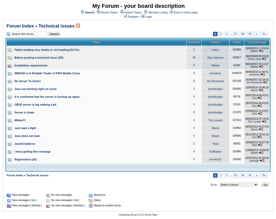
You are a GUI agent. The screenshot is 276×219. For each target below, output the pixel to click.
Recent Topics (109, 12)
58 (243, 34)
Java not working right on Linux (35, 88)
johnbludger (215, 88)
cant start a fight (25, 128)
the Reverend (215, 81)
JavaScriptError (24, 143)
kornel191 (215, 159)
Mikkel (254, 51)
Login (146, 16)
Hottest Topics (133, 12)
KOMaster (215, 151)
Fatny (215, 49)
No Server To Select (27, 81)
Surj (254, 98)
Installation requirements (31, 65)
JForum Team (150, 214)
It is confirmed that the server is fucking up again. (47, 96)
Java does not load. (27, 135)
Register (131, 16)
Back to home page (186, 12)
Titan (215, 143)
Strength (254, 160)
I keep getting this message (32, 151)
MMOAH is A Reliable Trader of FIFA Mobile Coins (47, 73)
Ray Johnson (215, 57)
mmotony (215, 73)
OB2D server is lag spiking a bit (35, 104)
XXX (254, 113)
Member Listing (158, 12)
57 (235, 34)
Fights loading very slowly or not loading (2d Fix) (46, 49)
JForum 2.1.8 (136, 214)
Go (264, 34)
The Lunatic (215, 120)
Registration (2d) (25, 159)
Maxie (215, 128)
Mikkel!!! (20, 120)
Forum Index (20, 26)
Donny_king (254, 59)
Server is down (24, 112)
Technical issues (57, 26)
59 (250, 34)
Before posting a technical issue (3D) (38, 57)
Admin (254, 90)
